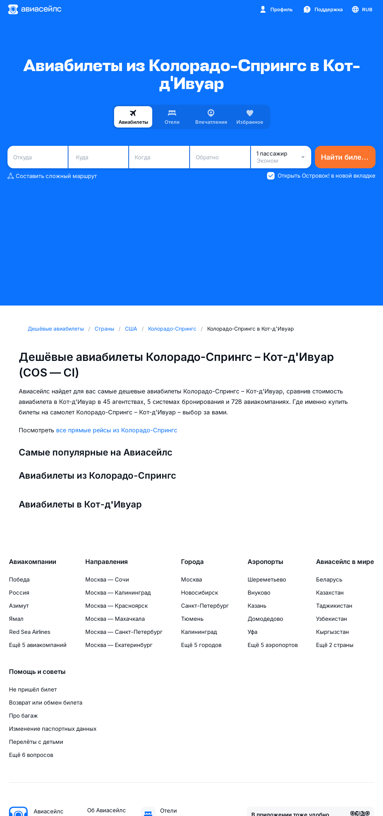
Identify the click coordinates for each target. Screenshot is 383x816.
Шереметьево (267, 579)
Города (192, 561)
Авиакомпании (32, 561)
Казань (257, 605)
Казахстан (330, 592)
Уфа (252, 631)
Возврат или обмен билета (45, 702)
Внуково (259, 592)
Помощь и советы (37, 671)
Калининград (199, 631)
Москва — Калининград (118, 592)
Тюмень (192, 618)
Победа (19, 579)
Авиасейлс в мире (345, 561)
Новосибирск (199, 592)
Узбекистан (331, 618)
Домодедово (265, 618)
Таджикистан (334, 605)
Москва (191, 579)
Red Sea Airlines (29, 631)
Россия (19, 592)
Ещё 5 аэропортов (273, 644)
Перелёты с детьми (36, 741)
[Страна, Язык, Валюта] (362, 9)
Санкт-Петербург (205, 605)
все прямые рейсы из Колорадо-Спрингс (116, 430)
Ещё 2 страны (334, 644)
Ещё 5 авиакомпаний (38, 644)
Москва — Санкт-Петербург (124, 631)
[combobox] (37, 157)
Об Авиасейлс (106, 810)
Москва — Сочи (107, 579)
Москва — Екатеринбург (119, 644)
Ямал (16, 618)
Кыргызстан (332, 631)
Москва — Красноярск (116, 605)
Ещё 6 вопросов (31, 754)
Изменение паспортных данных (52, 728)
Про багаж (23, 715)
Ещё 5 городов (201, 644)
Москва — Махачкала (115, 618)
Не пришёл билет (33, 689)
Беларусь (329, 579)
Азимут (19, 605)
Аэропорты (265, 561)
